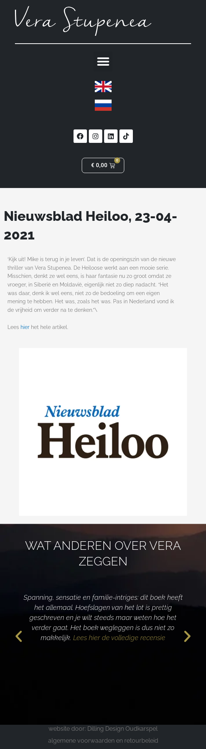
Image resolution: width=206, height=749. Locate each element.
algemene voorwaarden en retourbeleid (103, 740)
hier (25, 327)
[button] (103, 61)
